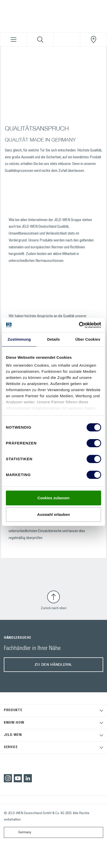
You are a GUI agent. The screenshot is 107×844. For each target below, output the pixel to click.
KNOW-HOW (14, 723)
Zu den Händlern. (53, 664)
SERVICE (11, 747)
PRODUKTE (13, 710)
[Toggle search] (40, 39)
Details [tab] (53, 339)
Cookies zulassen (53, 498)
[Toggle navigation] (13, 39)
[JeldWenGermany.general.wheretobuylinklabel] (93, 39)
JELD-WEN (13, 735)
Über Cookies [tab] (87, 339)
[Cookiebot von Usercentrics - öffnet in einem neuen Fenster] (79, 325)
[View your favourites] (67, 39)
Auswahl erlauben (53, 514)
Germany (18, 832)
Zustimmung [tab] (19, 339)
